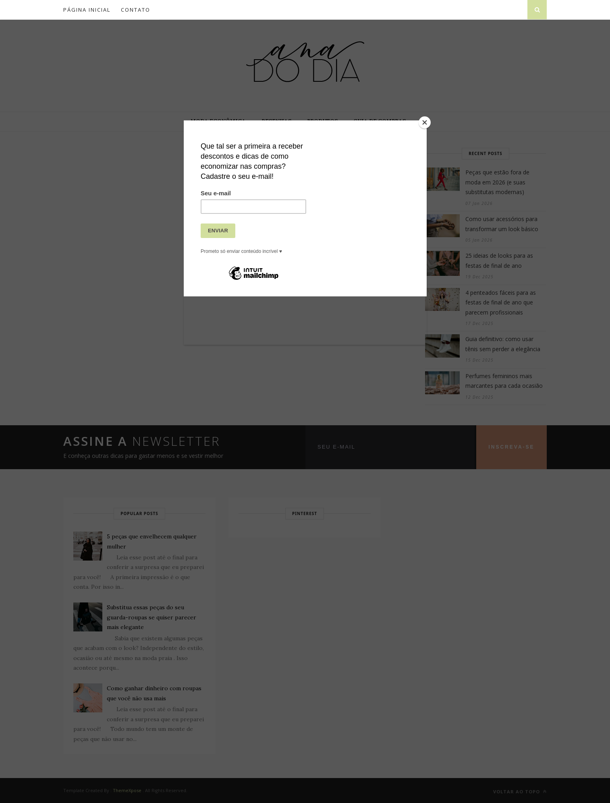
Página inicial (86, 9)
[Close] (425, 122)
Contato (135, 9)
